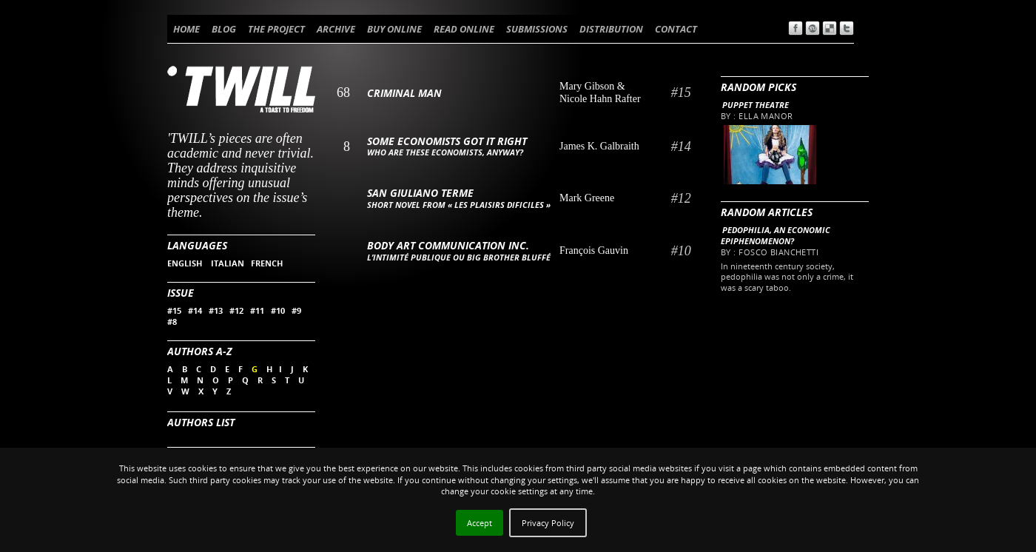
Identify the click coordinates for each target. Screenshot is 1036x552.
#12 (236, 310)
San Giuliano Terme (420, 193)
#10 (278, 310)
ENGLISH (185, 263)
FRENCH (267, 263)
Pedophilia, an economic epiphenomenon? (775, 235)
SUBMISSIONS (537, 29)
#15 (174, 310)
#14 (195, 310)
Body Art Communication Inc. (448, 245)
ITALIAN (227, 263)
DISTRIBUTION (611, 29)
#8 (172, 321)
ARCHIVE (336, 29)
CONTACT (676, 29)
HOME (186, 29)
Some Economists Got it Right (447, 141)
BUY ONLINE (394, 29)
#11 (257, 310)
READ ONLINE (464, 29)
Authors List (201, 422)
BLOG (224, 29)
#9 (296, 310)
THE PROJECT (276, 29)
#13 (216, 310)
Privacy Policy (548, 522)
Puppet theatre (755, 104)
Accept (479, 522)
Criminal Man (404, 93)
